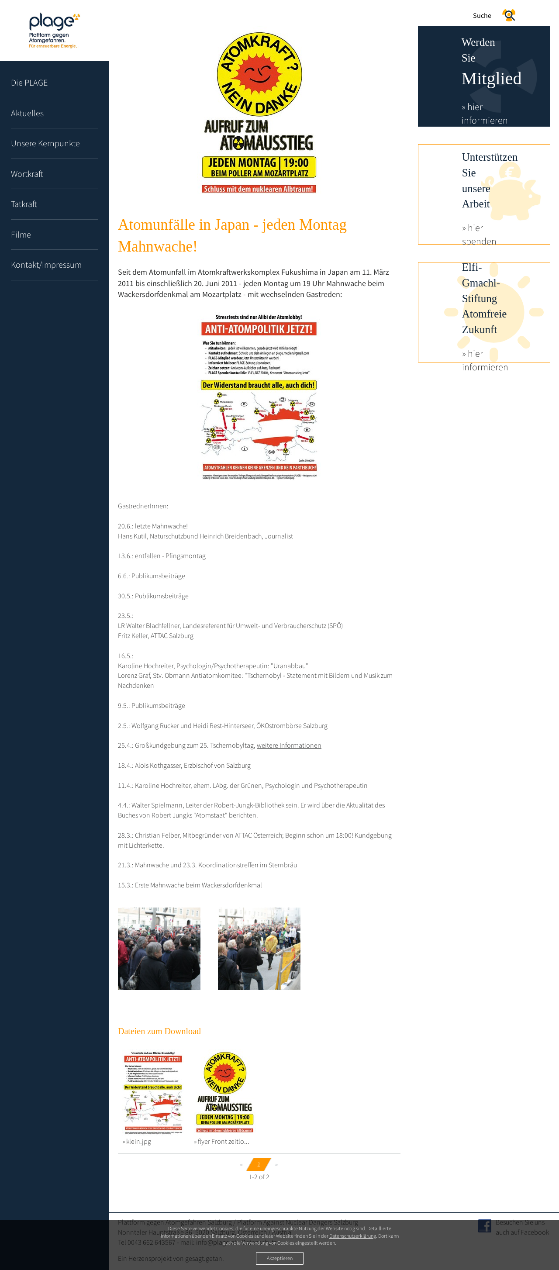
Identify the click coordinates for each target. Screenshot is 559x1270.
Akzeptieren (280, 1258)
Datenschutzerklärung (352, 1235)
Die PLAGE (29, 82)
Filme (21, 234)
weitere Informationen (289, 745)
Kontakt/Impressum (46, 264)
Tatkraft (24, 203)
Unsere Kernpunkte (45, 143)
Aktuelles (27, 112)
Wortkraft (27, 173)
